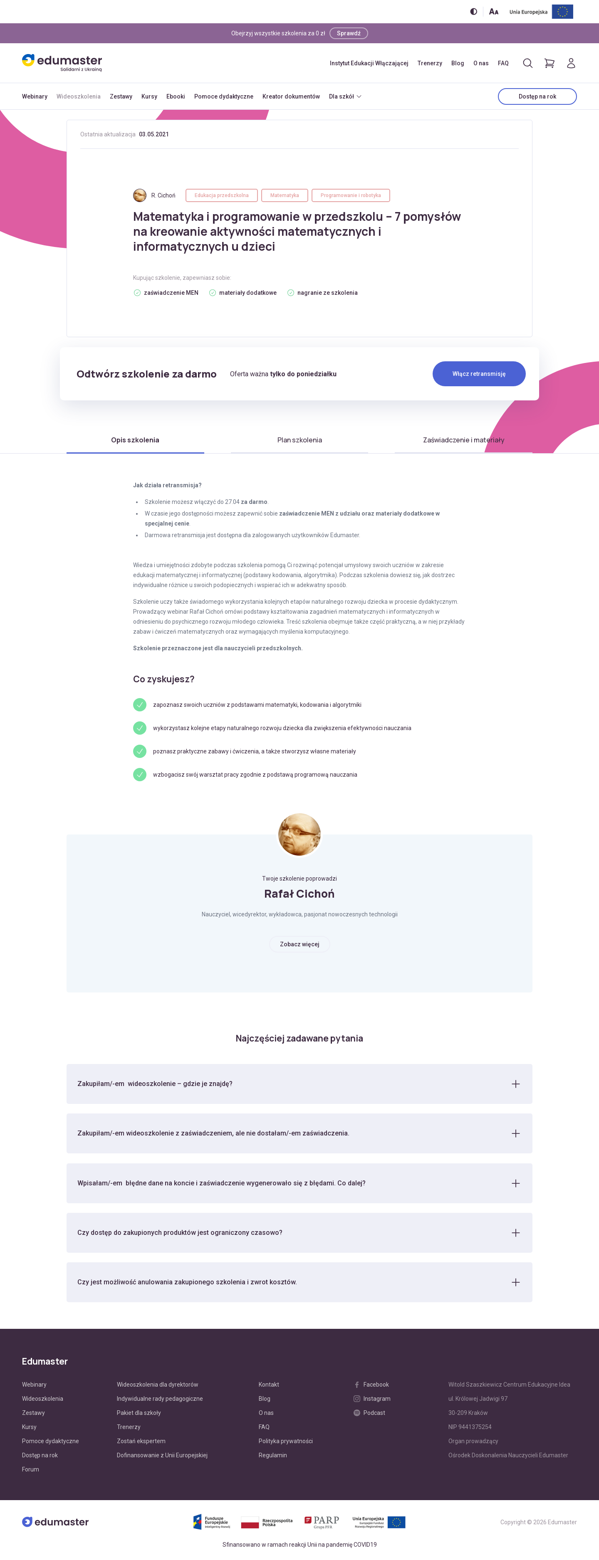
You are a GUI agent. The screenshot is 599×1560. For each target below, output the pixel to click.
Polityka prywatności (286, 1442)
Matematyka (284, 195)
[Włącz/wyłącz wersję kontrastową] (473, 11)
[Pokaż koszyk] (549, 63)
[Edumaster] (62, 63)
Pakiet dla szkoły (139, 1414)
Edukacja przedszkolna (222, 195)
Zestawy (121, 96)
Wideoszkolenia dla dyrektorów (157, 1385)
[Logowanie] (571, 63)
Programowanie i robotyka (351, 195)
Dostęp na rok (537, 96)
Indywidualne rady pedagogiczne (160, 1400)
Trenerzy (430, 63)
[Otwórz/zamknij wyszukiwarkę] (528, 63)
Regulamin (273, 1456)
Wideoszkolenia (79, 96)
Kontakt (269, 1385)
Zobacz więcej (299, 944)
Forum (30, 1470)
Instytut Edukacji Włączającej (369, 63)
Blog (457, 63)
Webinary (34, 96)
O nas (481, 63)
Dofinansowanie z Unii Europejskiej (162, 1456)
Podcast (369, 1414)
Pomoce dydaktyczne (223, 96)
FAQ (503, 63)
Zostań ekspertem (141, 1442)
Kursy (149, 96)
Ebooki (175, 96)
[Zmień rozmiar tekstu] (493, 11)
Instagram (372, 1400)
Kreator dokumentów (291, 96)
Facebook (371, 1385)
